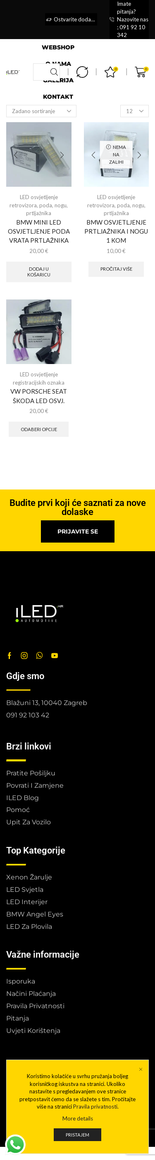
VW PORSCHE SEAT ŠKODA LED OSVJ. (38, 395)
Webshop (58, 47)
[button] (77, 531)
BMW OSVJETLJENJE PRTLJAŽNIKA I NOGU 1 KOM (116, 231)
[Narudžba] (41, 111)
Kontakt (58, 96)
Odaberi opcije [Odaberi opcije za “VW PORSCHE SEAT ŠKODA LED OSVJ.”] (39, 429)
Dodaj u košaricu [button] (38, 271)
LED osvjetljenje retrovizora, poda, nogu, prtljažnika (39, 205)
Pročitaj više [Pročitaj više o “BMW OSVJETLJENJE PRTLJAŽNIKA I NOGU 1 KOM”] (116, 268)
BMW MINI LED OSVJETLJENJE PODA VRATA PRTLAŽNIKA (39, 231)
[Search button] (54, 72)
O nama (58, 63)
